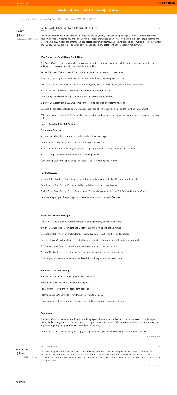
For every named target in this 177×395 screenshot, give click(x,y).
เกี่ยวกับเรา (75, 10)
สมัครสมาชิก (22, 3)
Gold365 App (70, 115)
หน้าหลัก (62, 10)
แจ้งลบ (158, 28)
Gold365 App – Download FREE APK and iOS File (74, 19)
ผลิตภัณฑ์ (88, 10)
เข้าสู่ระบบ (8, 3)
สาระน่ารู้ (101, 10)
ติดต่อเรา (113, 10)
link (45, 351)
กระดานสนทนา (23, 19)
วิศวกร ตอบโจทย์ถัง (41, 19)
